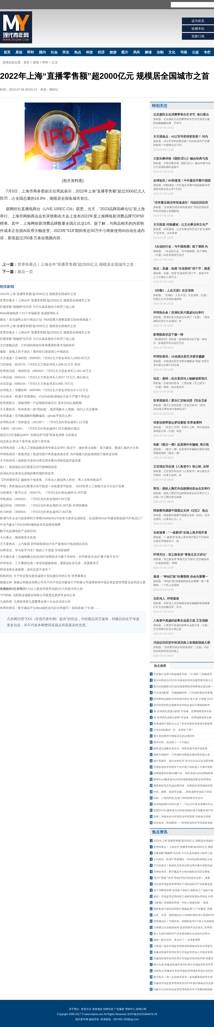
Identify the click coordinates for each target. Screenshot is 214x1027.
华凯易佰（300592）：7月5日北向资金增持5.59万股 (35, 499)
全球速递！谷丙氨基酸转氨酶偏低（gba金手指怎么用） (37, 415)
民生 (65, 52)
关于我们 (74, 1009)
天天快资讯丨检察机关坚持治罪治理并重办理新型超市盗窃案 (40, 460)
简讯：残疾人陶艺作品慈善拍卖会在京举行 (181, 488)
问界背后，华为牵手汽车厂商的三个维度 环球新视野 (35, 550)
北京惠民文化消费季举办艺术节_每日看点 (181, 114)
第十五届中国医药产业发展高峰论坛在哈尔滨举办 (181, 933)
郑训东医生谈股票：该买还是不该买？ (25, 569)
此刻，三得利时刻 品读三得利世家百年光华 (178, 798)
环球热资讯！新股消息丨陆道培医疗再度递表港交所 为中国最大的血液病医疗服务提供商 (59, 454)
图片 (124, 52)
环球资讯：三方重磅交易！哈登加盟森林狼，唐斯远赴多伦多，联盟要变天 (49, 563)
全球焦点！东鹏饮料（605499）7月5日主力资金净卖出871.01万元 (44, 390)
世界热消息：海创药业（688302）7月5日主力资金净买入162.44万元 (45, 371)
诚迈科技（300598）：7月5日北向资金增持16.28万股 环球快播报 (44, 505)
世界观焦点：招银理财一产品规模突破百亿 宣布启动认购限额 (41, 403)
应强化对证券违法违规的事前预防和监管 (27, 473)
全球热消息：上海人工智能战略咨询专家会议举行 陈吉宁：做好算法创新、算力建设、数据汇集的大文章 (69, 447)
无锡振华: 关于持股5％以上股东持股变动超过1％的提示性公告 (41, 588)
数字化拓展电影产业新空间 (18, 531)
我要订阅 (198, 36)
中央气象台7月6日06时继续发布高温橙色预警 (30, 524)
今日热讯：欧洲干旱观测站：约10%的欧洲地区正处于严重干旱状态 (45, 396)
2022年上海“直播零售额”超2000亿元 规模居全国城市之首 (38, 294)
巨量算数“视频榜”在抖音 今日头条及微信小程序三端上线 (37, 306)
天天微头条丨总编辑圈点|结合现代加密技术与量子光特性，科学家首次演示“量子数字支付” (60, 556)
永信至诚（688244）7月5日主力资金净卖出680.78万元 (36, 383)
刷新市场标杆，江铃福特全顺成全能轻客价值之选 (181, 754)
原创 (18, 52)
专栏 (207, 52)
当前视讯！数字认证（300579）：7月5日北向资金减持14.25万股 (43, 492)
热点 (77, 52)
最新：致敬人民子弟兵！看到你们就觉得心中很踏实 (34, 351)
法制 (160, 52)
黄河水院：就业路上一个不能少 (171, 742)
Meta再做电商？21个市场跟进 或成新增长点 (29, 313)
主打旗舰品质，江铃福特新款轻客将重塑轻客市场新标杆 (37, 345)
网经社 (53, 89)
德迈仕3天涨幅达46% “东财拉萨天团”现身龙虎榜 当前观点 (38, 435)
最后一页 (25, 272)
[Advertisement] (73, 665)
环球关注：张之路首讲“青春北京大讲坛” (180, 554)
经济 (101, 52)
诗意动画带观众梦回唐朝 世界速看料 (177, 422)
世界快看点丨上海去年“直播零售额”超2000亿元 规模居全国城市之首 (76, 264)
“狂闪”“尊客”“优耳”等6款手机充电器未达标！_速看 (181, 877)
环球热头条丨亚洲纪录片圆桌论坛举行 (178, 312)
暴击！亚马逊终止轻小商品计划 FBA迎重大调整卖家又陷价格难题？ (45, 319)
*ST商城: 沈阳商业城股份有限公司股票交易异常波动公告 (38, 595)
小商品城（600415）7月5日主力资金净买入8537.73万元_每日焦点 (44, 377)
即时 (30, 52)
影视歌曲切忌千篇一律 (168, 334)
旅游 (113, 52)
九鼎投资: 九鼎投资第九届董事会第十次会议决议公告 (35, 601)
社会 (54, 52)
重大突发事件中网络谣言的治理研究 (174, 736)
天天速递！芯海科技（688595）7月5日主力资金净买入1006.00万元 (45, 358)
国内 (42, 52)
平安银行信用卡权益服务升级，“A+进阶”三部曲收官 (182, 674)
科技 (89, 52)
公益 (195, 52)
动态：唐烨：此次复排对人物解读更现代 (180, 378)
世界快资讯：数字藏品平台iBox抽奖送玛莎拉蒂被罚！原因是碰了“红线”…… (50, 608)
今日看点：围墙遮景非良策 (18, 537)
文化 (171, 52)
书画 (183, 52)
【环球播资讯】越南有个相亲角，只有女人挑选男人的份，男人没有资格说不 (51, 479)
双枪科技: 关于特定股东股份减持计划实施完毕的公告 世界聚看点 (43, 576)
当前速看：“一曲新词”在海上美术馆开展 (180, 532)
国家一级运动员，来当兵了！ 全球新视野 (176, 939)
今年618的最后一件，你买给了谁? (173, 729)
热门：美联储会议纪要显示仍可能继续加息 (28, 467)
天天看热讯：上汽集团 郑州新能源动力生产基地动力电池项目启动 (44, 544)
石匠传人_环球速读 (166, 598)
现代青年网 (16, 27)
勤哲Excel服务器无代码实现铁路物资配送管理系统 (182, 779)
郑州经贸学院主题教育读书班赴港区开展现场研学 (181, 705)
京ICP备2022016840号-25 (142, 1014)
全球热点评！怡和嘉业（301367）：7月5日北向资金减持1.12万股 (44, 422)
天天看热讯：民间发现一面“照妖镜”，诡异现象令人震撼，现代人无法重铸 (49, 409)
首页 (7, 52)
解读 (148, 52)
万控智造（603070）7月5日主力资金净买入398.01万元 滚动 (40, 364)
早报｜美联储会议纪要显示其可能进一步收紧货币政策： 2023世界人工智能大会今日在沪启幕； (63, 486)
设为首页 (198, 21)
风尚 (136, 52)
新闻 (36, 62)
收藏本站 (198, 28)
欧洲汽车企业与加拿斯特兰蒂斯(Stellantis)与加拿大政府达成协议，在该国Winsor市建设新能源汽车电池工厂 (71, 518)
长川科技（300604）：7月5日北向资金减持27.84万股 (36, 512)
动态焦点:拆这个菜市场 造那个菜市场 (25, 441)
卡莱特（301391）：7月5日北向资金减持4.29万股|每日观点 (40, 428)
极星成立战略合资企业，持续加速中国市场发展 (180, 748)
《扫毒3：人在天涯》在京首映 (173, 290)
